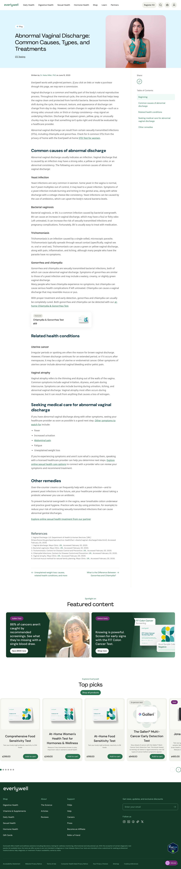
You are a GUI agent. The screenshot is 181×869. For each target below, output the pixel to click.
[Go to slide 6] (13, 769)
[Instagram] (124, 822)
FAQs (69, 805)
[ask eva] (171, 862)
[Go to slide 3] (6, 769)
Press (69, 823)
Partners (115, 5)
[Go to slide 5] (11, 769)
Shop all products (90, 692)
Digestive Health (45, 5)
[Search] (160, 5)
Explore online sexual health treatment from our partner (61, 519)
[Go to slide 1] (1, 770)
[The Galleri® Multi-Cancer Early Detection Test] (147, 729)
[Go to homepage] (11, 5)
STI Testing (20, 56)
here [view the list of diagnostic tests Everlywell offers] (19, 848)
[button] (174, 806)
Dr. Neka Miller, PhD (48, 75)
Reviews (45, 817)
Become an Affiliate (76, 829)
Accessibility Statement (11, 864)
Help (69, 811)
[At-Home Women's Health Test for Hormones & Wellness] (62, 729)
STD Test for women (89, 137)
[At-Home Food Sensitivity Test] (104, 729)
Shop (95, 5)
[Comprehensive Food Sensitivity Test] (20, 729)
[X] (142, 822)
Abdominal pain (42, 440)
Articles (44, 811)
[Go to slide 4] (8, 769)
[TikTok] (137, 822)
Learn (104, 5)
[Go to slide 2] (3, 769)
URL (60, 545)
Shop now (102, 651)
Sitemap (116, 864)
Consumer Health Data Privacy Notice (74, 864)
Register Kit (149, 5)
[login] (174, 5)
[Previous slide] (172, 769)
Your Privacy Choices (100, 864)
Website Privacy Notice (33, 864)
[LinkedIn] (128, 822)
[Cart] (167, 5)
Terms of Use (51, 864)
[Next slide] (178, 769)
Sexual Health (63, 5)
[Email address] (150, 807)
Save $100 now (19, 651)
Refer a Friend (73, 835)
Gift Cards (7, 835)
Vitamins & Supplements (14, 811)
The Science (46, 805)
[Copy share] (139, 81)
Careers (71, 817)
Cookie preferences (131, 864)
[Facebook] (133, 822)
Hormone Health (81, 5)
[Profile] (174, 5)
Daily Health (28, 5)
